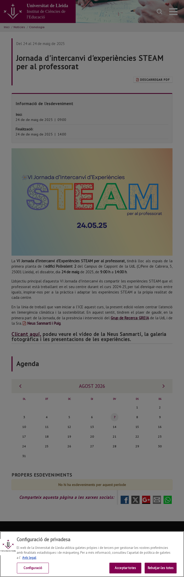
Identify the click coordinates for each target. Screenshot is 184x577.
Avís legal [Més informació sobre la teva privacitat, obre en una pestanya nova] (29, 565)
